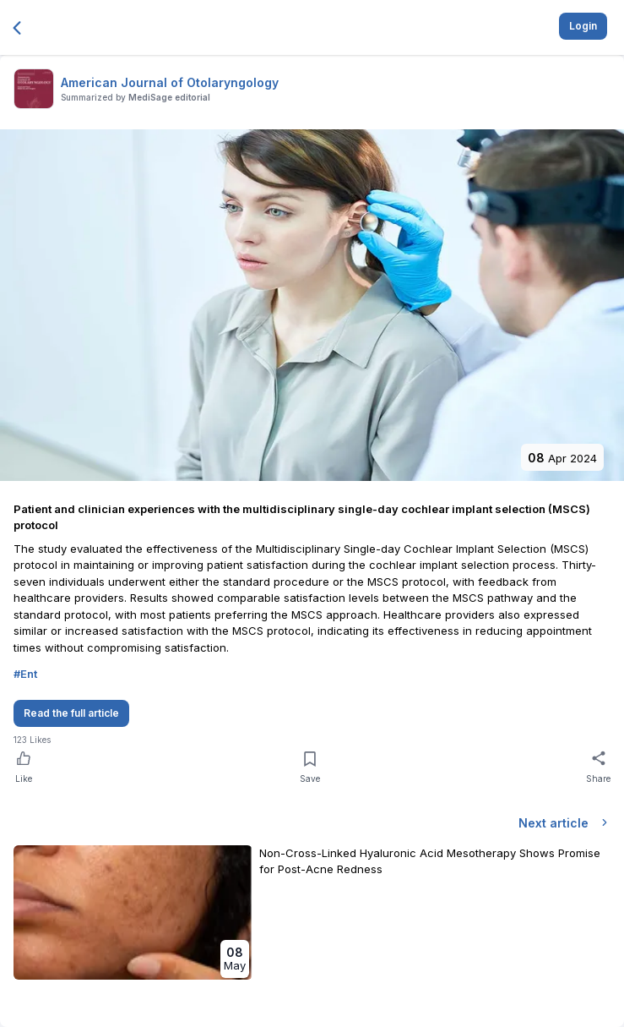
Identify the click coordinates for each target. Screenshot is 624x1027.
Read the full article (71, 713)
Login (583, 25)
